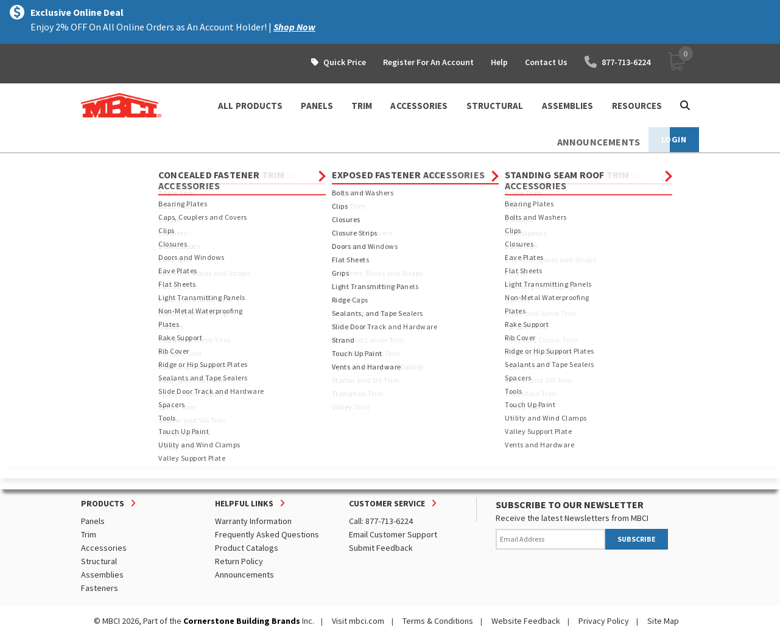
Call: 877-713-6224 (381, 520)
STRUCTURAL (495, 105)
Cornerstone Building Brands (241, 620)
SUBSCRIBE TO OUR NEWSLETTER (570, 504)
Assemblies (102, 574)
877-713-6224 (617, 62)
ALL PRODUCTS (250, 105)
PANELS (317, 105)
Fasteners (99, 587)
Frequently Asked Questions (267, 534)
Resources (637, 105)
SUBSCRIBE (636, 538)
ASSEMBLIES (568, 105)
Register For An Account (428, 62)
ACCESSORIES (419, 105)
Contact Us (546, 62)
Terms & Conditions (437, 620)
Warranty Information (253, 520)
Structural (99, 561)
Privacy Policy (603, 620)
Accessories (104, 547)
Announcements (244, 574)
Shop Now (294, 27)
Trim (88, 534)
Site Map (663, 620)
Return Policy (239, 561)
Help (499, 62)
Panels (93, 520)
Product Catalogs (246, 547)
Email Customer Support (393, 534)
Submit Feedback (381, 547)
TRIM (361, 105)
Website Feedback (525, 620)
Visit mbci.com (358, 620)
